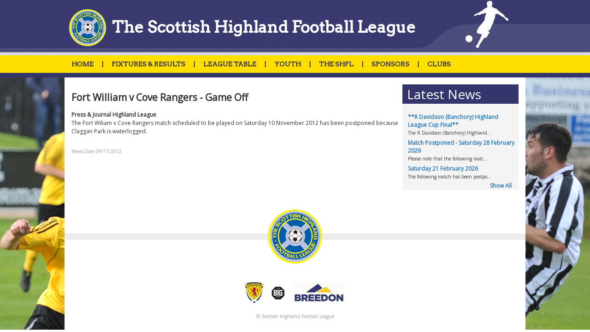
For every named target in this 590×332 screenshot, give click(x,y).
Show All (501, 186)
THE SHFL (336, 64)
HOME (82, 64)
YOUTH (287, 64)
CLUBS (439, 64)
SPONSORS (390, 64)
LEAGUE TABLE (229, 64)
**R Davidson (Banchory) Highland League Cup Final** (453, 121)
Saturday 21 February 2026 (443, 168)
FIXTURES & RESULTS (148, 64)
